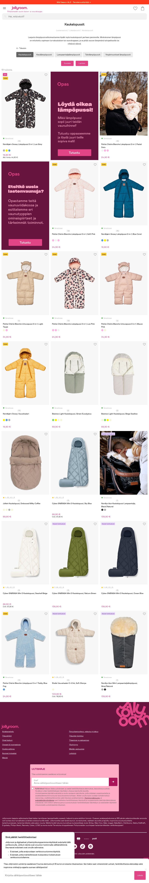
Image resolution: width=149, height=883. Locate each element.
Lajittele (82, 63)
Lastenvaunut (61, 30)
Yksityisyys (73, 745)
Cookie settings (8, 749)
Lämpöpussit (74, 30)
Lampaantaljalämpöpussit (68, 54)
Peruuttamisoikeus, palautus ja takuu (83, 731)
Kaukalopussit (87, 30)
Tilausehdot (7, 736)
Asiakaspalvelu (8, 731)
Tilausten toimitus (76, 736)
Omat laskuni (7, 740)
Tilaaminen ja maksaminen (79, 740)
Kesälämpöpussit (44, 54)
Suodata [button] (67, 63)
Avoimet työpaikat (9, 753)
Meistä (5, 758)
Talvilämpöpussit (92, 54)
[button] (4, 8)
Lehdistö (72, 753)
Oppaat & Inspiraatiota (11, 745)
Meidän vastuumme (76, 749)
